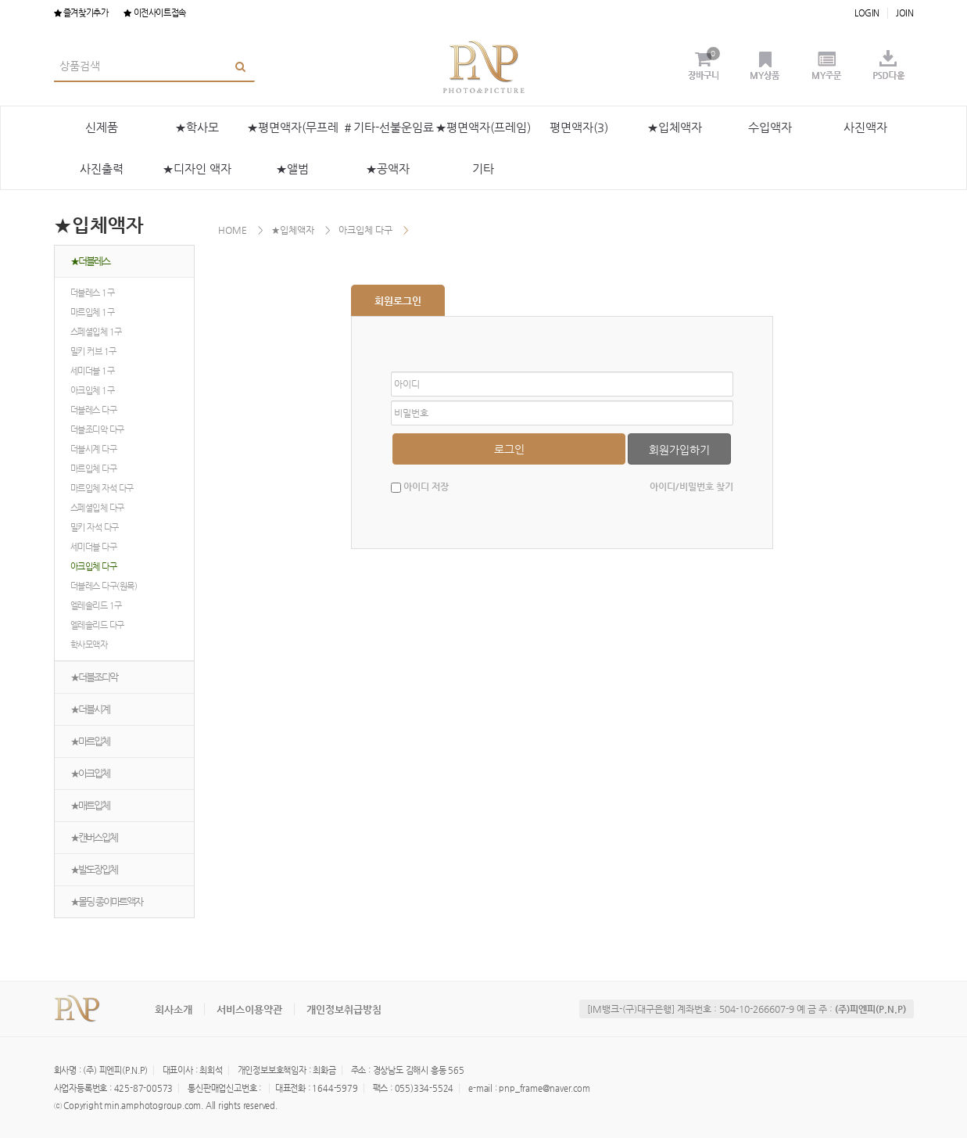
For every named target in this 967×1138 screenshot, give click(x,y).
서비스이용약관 (249, 1009)
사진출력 (102, 168)
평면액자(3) (579, 127)
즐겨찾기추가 (81, 13)
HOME (232, 229)
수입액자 (770, 127)
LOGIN (866, 13)
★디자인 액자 (197, 168)
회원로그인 (397, 301)
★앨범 (292, 168)
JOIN (904, 13)
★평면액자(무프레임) (292, 134)
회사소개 (173, 1009)
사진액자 (865, 127)
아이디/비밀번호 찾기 (691, 486)
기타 (483, 168)
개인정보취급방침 (343, 1009)
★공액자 (388, 168)
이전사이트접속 (154, 13)
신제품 (101, 127)
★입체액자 (674, 127)
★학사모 (197, 127)
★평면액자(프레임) (483, 127)
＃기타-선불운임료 (388, 127)
